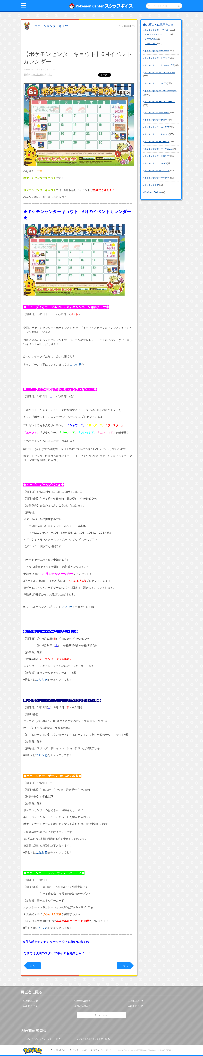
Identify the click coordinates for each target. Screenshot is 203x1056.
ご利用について (79, 1050)
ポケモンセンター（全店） (157, 30)
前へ (32, 965)
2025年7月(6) (134, 1001)
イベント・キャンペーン (156, 34)
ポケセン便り (151, 43)
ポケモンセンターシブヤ (156, 83)
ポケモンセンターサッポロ (157, 51)
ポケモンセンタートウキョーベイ (160, 101)
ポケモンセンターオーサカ (157, 141)
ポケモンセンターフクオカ (157, 170)
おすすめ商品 (151, 39)
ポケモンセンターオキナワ (157, 178)
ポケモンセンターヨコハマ (157, 112)
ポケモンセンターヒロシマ (157, 156)
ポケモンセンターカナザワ (157, 127)
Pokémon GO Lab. (153, 192)
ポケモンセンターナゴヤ (156, 120)
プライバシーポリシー (103, 1050)
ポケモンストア (152, 185)
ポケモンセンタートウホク (157, 58)
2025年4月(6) (134, 1006)
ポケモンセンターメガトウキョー (160, 72)
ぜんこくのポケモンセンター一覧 (42, 1039)
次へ (125, 965)
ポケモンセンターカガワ (156, 163)
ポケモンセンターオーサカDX (158, 149)
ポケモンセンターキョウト (52, 26)
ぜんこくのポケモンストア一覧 (92, 1039)
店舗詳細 (126, 26)
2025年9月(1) (29, 1001)
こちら (74, 364)
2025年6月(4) (29, 1006)
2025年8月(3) (81, 1001)
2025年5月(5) (81, 1006)
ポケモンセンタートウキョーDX (159, 65)
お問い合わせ (60, 1050)
